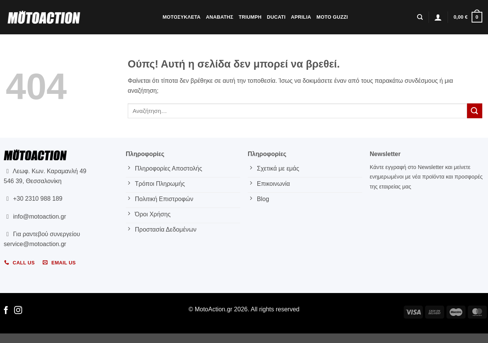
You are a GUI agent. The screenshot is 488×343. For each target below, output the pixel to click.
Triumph (250, 17)
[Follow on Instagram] (18, 310)
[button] (438, 17)
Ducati (276, 17)
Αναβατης (219, 17)
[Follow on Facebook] (6, 310)
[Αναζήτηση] (420, 17)
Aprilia (301, 17)
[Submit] (474, 110)
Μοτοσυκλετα (181, 17)
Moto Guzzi (332, 17)
